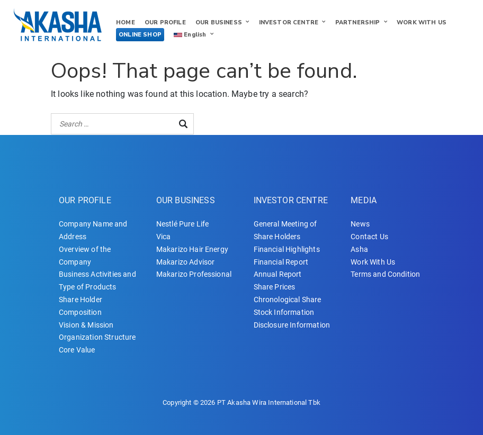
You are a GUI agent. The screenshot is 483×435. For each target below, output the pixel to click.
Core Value (77, 350)
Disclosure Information (292, 325)
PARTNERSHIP (357, 22)
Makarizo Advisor (185, 262)
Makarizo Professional (193, 274)
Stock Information (284, 312)
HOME (125, 22)
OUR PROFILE (165, 22)
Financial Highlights (287, 249)
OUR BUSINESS (218, 22)
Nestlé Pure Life (182, 224)
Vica (163, 236)
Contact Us (369, 236)
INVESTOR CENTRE (288, 22)
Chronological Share (287, 299)
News (360, 224)
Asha (359, 249)
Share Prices (275, 287)
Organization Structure (97, 337)
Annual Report (278, 274)
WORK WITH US (421, 22)
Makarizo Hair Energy (192, 249)
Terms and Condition (385, 274)
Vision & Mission (86, 325)
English (190, 35)
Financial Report (281, 262)
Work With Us (373, 262)
